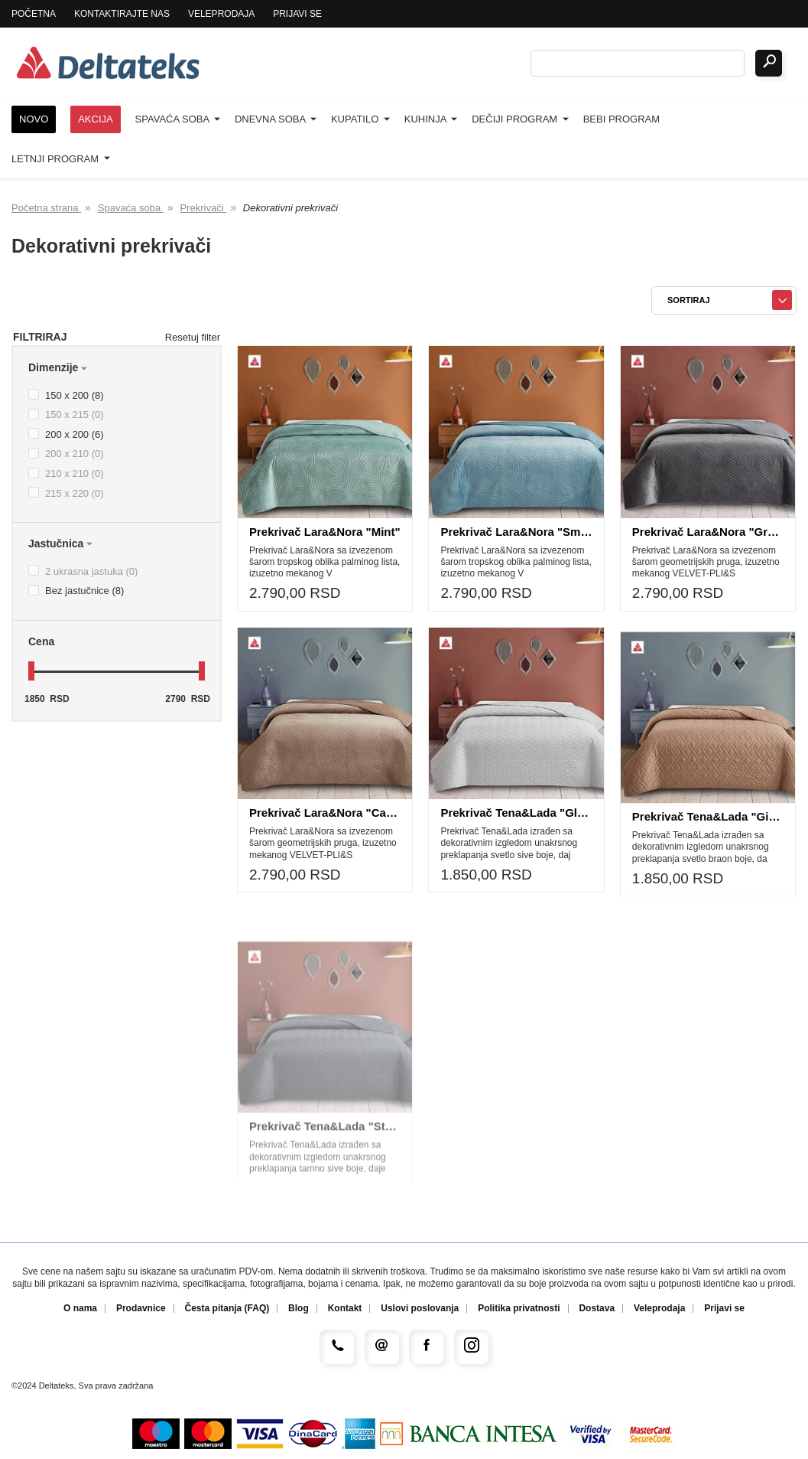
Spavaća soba (177, 119)
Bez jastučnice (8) (76, 590)
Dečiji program (520, 119)
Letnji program (60, 159)
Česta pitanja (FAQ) (227, 1308)
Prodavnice (141, 1308)
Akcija (95, 119)
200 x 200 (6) (66, 434)
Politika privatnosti (519, 1308)
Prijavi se (297, 13)
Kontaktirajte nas (122, 13)
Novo (33, 119)
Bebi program (621, 119)
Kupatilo (360, 119)
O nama (80, 1308)
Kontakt (345, 1308)
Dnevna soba (275, 119)
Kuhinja (431, 119)
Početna (33, 13)
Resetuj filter (192, 337)
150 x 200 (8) (66, 395)
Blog (298, 1308)
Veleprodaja (221, 13)
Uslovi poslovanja (420, 1308)
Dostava (597, 1308)
